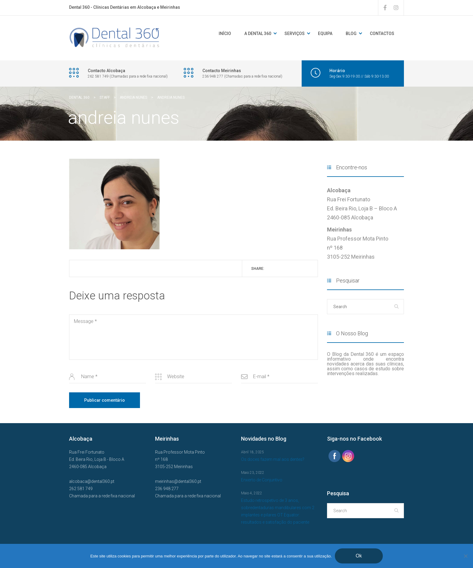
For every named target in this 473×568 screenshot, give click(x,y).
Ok (359, 555)
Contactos (382, 33)
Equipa (325, 33)
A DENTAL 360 (257, 33)
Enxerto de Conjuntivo (261, 479)
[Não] (465, 556)
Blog (351, 33)
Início (225, 33)
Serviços (294, 33)
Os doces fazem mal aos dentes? (272, 459)
